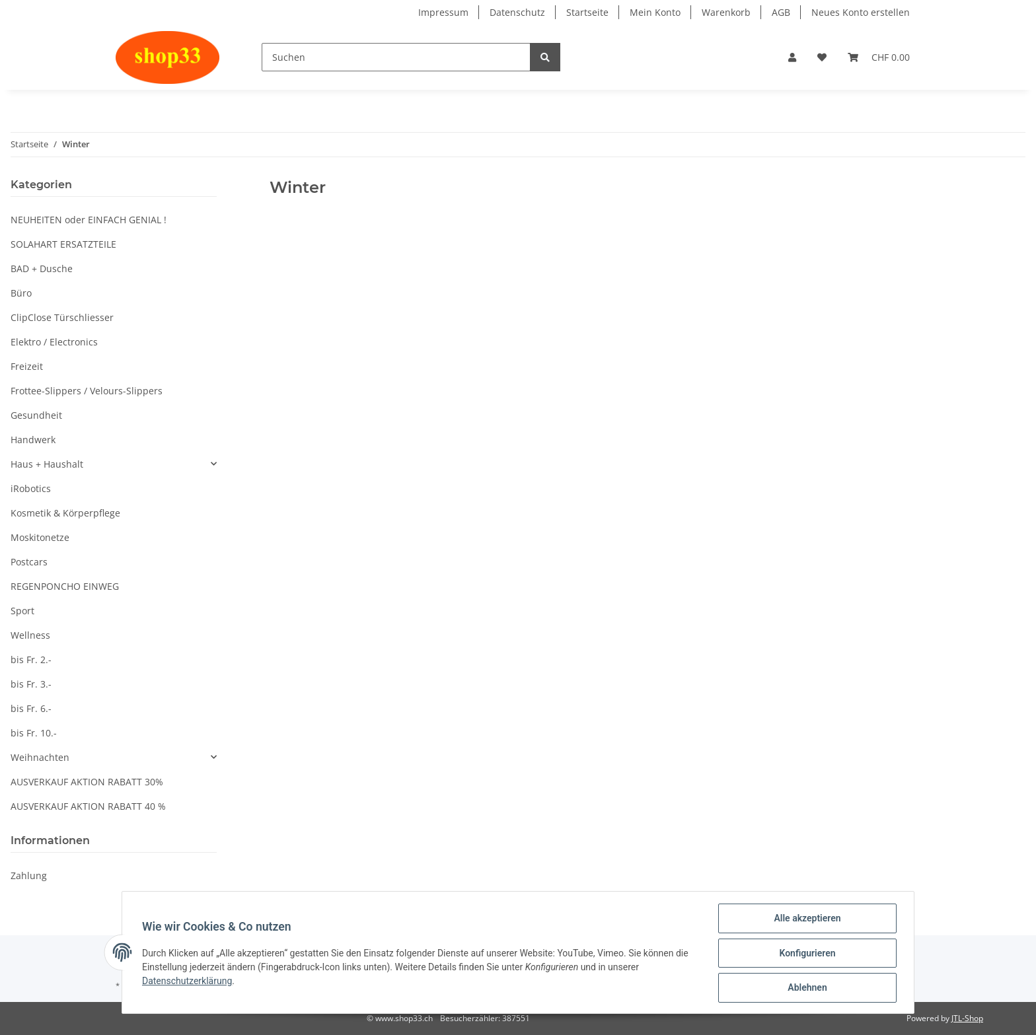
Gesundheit (36, 415)
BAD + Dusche (42, 268)
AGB (781, 12)
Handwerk (33, 439)
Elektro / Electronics (54, 342)
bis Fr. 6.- (31, 708)
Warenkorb (726, 12)
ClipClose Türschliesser (62, 317)
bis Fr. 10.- (34, 733)
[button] (792, 57)
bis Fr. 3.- (31, 684)
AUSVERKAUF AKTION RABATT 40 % (88, 806)
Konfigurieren (806, 953)
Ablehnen (805, 988)
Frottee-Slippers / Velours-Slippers (87, 390)
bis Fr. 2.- (31, 659)
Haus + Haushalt (47, 464)
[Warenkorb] (878, 57)
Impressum (443, 12)
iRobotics (31, 488)
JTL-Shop (967, 1018)
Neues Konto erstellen (860, 12)
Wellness (30, 635)
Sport (22, 610)
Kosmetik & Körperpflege (65, 513)
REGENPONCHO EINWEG (65, 586)
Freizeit (27, 366)
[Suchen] (396, 57)
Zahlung (29, 875)
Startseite (587, 12)
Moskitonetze (40, 537)
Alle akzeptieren (805, 919)
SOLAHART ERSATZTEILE (63, 244)
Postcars (29, 561)
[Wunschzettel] (822, 57)
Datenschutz (517, 12)
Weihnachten (40, 757)
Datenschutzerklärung (188, 981)
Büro (21, 293)
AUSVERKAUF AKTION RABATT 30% (87, 781)
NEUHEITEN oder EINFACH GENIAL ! (88, 219)
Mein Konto (655, 12)
